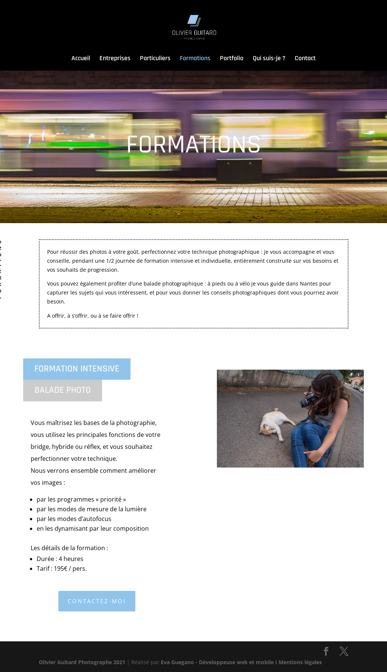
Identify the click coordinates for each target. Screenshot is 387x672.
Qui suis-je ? (269, 59)
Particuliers (155, 59)
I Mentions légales (298, 662)
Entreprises (114, 59)
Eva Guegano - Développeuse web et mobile (217, 662)
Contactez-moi (97, 601)
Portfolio (231, 59)
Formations (195, 59)
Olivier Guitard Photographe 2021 (82, 662)
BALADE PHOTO (62, 390)
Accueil (80, 60)
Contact (305, 59)
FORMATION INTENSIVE (76, 369)
